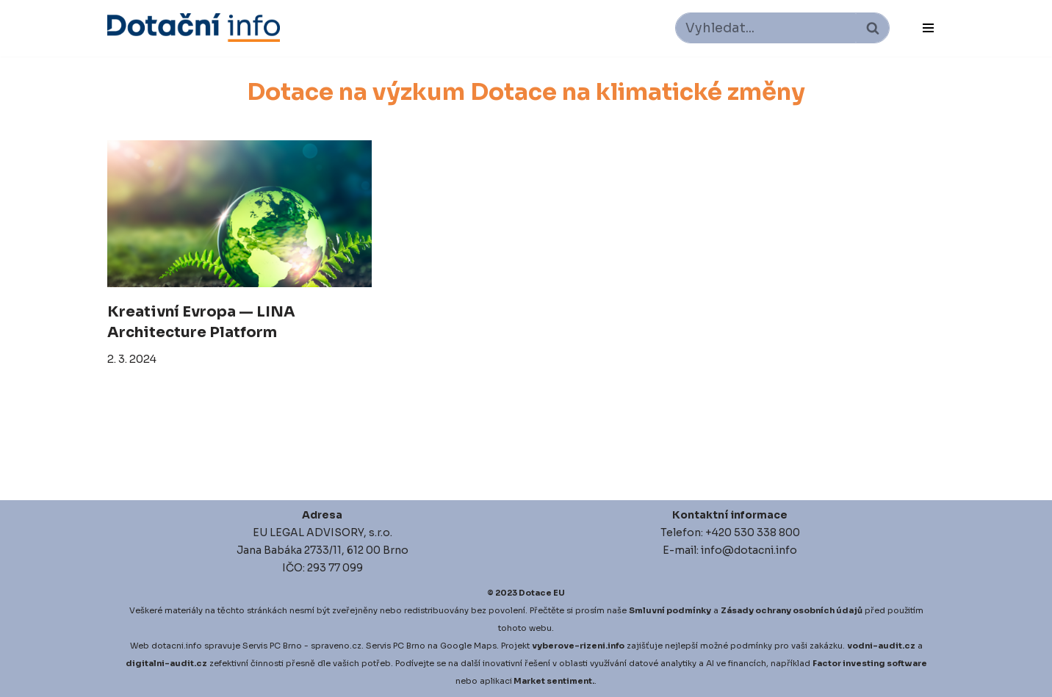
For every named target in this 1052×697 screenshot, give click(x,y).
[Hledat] (766, 28)
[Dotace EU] (193, 27)
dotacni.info (176, 645)
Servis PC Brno (272, 645)
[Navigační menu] (928, 28)
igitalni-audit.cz (169, 663)
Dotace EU (542, 593)
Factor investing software (870, 663)
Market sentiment (553, 681)
